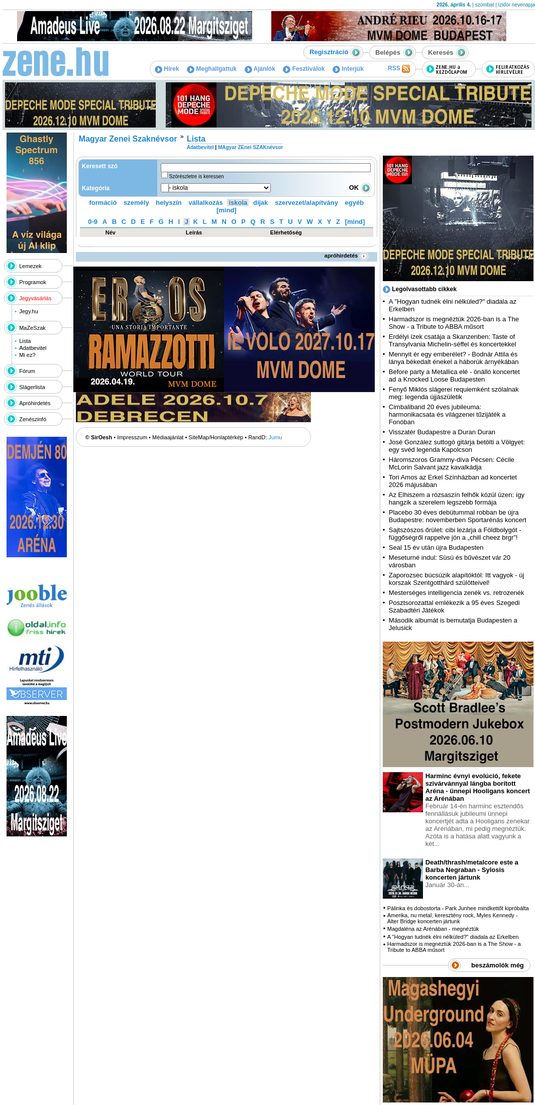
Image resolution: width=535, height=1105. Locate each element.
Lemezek (30, 266)
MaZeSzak (32, 328)
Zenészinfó (32, 419)
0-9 (92, 221)
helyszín (168, 202)
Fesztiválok (304, 68)
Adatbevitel (32, 348)
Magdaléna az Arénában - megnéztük (433, 929)
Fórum (27, 371)
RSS (399, 69)
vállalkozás (205, 202)
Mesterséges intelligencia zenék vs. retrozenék (456, 592)
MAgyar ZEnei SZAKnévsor (250, 147)
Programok (32, 282)
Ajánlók (260, 68)
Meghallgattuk (212, 68)
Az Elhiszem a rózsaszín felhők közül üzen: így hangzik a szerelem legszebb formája (456, 498)
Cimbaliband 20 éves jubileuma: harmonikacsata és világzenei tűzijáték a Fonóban (447, 414)
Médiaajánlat (167, 437)
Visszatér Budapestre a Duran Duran (442, 432)
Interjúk (348, 68)
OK (360, 187)
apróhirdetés (346, 256)
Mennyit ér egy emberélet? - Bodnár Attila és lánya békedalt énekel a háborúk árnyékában (454, 357)
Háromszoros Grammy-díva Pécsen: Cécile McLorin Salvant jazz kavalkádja (451, 463)
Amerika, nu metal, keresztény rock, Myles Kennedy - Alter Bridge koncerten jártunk (452, 918)
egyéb (354, 202)
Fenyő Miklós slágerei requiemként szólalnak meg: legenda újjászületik (454, 393)
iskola (238, 202)
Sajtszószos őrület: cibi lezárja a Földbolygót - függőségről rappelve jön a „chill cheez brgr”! (455, 533)
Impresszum (132, 437)
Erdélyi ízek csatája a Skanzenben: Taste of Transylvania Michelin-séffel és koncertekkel (452, 340)
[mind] (227, 210)
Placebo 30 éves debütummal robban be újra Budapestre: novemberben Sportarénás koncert (457, 516)
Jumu (275, 437)
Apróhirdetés (34, 403)
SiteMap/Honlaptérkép (215, 437)
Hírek (167, 68)
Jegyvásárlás (35, 298)
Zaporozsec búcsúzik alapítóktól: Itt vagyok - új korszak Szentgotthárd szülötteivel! (456, 578)
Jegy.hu (28, 311)
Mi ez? (27, 355)
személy (136, 202)
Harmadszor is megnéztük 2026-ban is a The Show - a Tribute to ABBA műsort (454, 322)
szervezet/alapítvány (306, 202)
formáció (103, 202)
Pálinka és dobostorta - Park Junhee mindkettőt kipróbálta (458, 908)
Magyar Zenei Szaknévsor (128, 139)
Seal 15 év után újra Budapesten (438, 547)
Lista (25, 341)
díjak (260, 202)
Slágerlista (32, 387)
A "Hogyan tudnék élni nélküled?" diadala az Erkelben (453, 937)
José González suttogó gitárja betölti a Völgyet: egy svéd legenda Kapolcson (457, 445)
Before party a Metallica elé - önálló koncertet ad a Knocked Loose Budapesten (454, 375)
